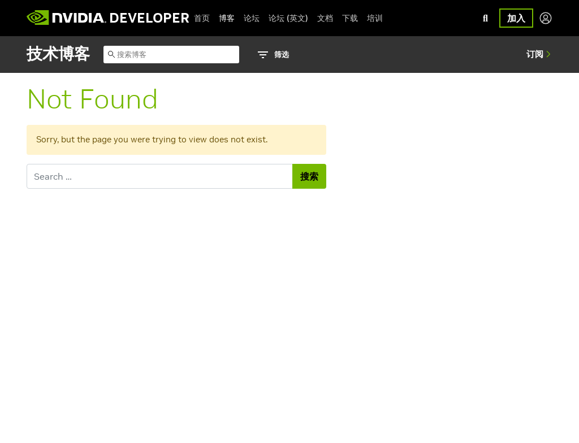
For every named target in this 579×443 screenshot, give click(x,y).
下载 (350, 18)
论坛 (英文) (288, 18)
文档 (325, 18)
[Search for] (160, 176)
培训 (375, 18)
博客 (227, 18)
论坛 (252, 18)
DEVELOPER (149, 18)
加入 (516, 18)
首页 (202, 18)
